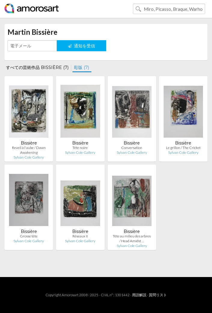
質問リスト (158, 295)
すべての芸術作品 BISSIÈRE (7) (37, 67)
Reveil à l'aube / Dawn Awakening (29, 150)
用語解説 (139, 295)
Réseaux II (80, 236)
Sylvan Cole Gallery (29, 157)
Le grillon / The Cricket (183, 147)
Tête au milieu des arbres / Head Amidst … (132, 238)
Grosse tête (29, 236)
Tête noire (80, 147)
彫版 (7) (81, 67)
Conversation (131, 147)
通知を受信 (81, 45)
